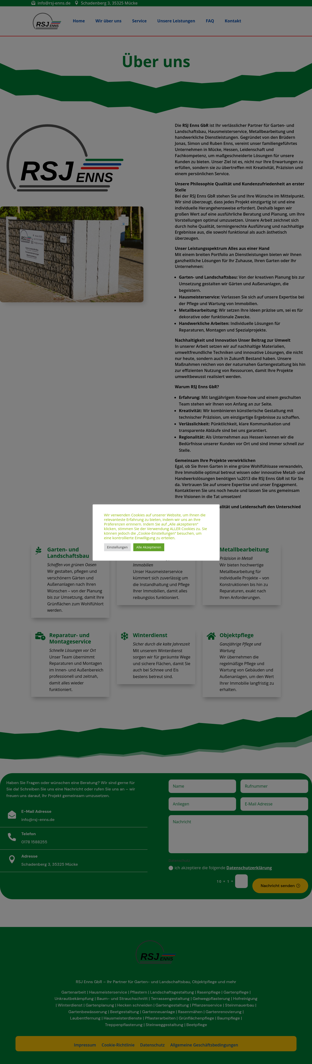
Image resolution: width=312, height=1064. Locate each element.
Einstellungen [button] (117, 547)
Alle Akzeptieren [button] (148, 547)
